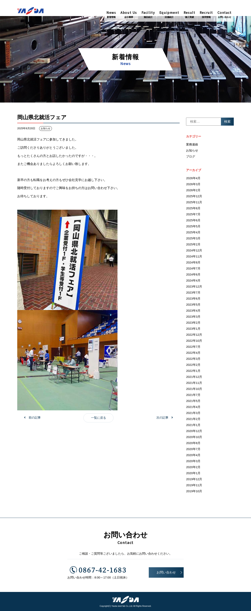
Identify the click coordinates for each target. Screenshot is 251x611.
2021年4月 (193, 408)
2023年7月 (193, 293)
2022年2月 (193, 365)
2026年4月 (193, 179)
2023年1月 (193, 329)
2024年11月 (194, 257)
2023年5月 (193, 305)
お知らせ (45, 129)
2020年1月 (193, 474)
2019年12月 (194, 480)
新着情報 (125, 60)
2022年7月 (193, 347)
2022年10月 (194, 341)
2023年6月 (193, 299)
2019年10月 (194, 492)
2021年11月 (194, 383)
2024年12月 (194, 251)
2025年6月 (193, 221)
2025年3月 (193, 239)
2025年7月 (193, 215)
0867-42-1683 (98, 569)
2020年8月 (193, 444)
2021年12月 (194, 377)
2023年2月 (193, 323)
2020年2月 (193, 468)
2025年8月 (193, 209)
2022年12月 (194, 335)
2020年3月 (193, 462)
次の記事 (162, 418)
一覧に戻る (98, 418)
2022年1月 (193, 371)
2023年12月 (194, 287)
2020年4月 (193, 456)
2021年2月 (193, 420)
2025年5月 (193, 227)
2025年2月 (193, 245)
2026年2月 (193, 191)
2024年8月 (193, 263)
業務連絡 (192, 145)
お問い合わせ (166, 572)
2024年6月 (193, 275)
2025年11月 (194, 203)
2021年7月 (193, 396)
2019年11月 (194, 486)
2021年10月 (194, 389)
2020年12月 (194, 432)
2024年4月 (193, 281)
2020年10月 (194, 438)
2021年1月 (193, 426)
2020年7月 (193, 450)
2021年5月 (193, 402)
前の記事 (35, 418)
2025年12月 (194, 197)
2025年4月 (193, 233)
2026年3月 (193, 185)
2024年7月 (193, 269)
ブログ (190, 157)
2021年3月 (193, 414)
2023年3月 (193, 317)
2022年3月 (193, 359)
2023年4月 (193, 311)
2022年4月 (193, 353)
